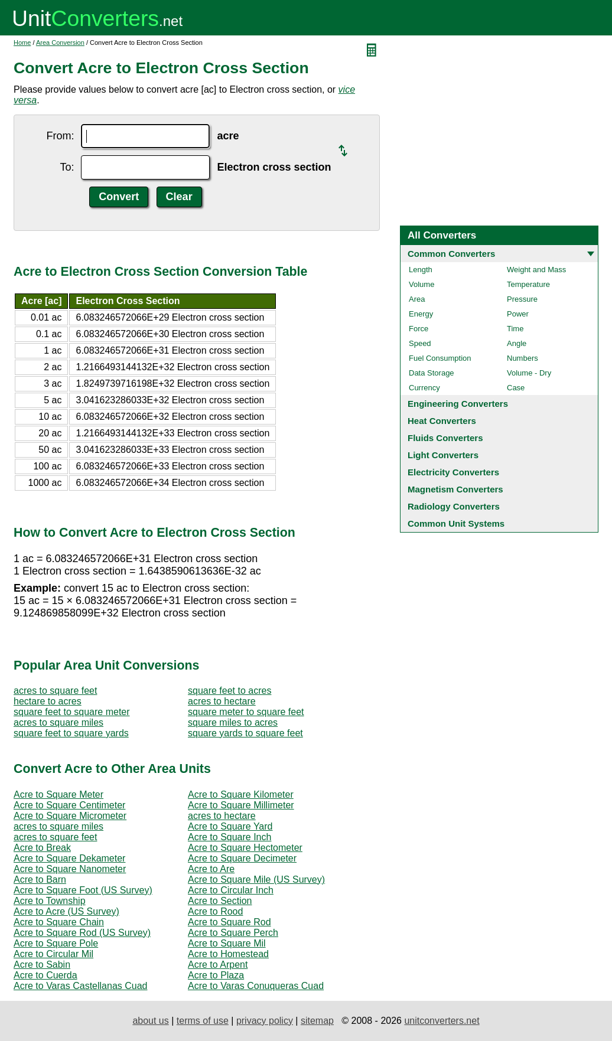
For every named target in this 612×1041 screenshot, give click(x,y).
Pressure (522, 299)
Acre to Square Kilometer (241, 794)
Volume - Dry (529, 372)
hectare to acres (48, 701)
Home (22, 42)
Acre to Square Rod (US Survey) (82, 933)
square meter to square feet (246, 712)
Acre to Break (42, 848)
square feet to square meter (72, 712)
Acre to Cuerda (45, 975)
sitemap (317, 1021)
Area (417, 299)
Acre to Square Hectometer (245, 848)
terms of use (203, 1021)
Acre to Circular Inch (231, 890)
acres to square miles (58, 722)
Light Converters (443, 455)
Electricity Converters (453, 472)
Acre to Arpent (218, 965)
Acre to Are (211, 869)
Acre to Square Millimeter (241, 805)
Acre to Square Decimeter (242, 858)
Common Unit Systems (456, 523)
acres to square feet (55, 691)
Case (516, 387)
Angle (516, 343)
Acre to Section (220, 901)
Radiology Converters (454, 506)
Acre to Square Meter (58, 794)
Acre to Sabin (42, 965)
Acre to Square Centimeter (69, 805)
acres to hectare (222, 701)
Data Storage (431, 372)
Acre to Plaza (216, 975)
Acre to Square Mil (227, 943)
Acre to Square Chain (59, 922)
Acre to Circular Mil (53, 954)
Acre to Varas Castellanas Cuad (80, 986)
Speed (420, 343)
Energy (421, 313)
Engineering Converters (458, 404)
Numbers (522, 358)
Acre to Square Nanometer (70, 869)
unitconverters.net (441, 1021)
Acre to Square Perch (233, 933)
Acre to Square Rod (229, 922)
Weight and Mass (536, 269)
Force (418, 328)
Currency (424, 387)
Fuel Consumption (440, 358)
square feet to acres (229, 691)
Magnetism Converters (455, 489)
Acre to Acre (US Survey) (66, 911)
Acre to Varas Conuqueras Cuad (256, 986)
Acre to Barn (40, 879)
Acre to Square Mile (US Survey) (256, 879)
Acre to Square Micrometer (70, 816)
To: (67, 167)
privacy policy (264, 1021)
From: (60, 136)
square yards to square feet (245, 733)
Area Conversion (60, 42)
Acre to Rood (215, 911)
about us (150, 1021)
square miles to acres (233, 722)
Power (518, 313)
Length (420, 269)
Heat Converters (442, 421)
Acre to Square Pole (56, 943)
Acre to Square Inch (229, 837)
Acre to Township (50, 901)
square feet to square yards (71, 733)
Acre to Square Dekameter (69, 858)
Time (515, 328)
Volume (421, 284)
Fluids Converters (445, 438)
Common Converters (451, 254)
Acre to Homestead (228, 954)
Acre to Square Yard (230, 826)
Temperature (528, 284)
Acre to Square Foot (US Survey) (83, 890)
